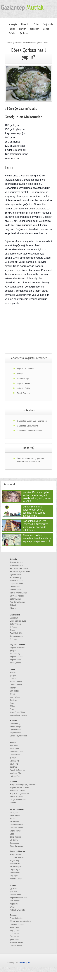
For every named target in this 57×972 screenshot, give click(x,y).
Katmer (13, 688)
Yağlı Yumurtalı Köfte (18, 898)
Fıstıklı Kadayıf (16, 685)
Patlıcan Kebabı (16, 581)
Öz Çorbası (14, 936)
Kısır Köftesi (15, 901)
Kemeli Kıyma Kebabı (18, 593)
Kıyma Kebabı (15, 574)
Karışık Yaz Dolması (18, 800)
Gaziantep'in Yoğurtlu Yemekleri (25, 42)
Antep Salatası (16, 854)
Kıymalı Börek (15, 730)
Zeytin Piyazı (15, 873)
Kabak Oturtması (16, 636)
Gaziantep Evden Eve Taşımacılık (32, 421)
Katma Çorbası (16, 946)
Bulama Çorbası (16, 943)
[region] (28, 329)
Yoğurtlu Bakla (23, 388)
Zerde (12, 709)
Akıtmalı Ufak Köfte (17, 910)
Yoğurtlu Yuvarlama (25, 369)
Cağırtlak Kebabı (16, 584)
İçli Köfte (13, 892)
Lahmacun (14, 618)
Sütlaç (12, 706)
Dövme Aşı (14, 764)
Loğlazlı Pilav (15, 776)
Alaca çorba (14, 927)
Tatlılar (12, 29)
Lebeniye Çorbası (17, 924)
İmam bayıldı (15, 816)
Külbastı (13, 605)
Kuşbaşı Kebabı (16, 562)
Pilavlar (22, 29)
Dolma (46, 29)
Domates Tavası (16, 828)
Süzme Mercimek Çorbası (20, 921)
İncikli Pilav (14, 749)
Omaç (12, 907)
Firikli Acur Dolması (17, 790)
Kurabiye (13, 700)
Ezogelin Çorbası (17, 918)
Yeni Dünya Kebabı (17, 602)
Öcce (12, 834)
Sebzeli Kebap (15, 578)
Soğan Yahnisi (15, 624)
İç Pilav (13, 758)
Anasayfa (13, 24)
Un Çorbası (14, 933)
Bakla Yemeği (15, 837)
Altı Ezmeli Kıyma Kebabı (20, 571)
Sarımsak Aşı (23, 378)
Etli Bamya (14, 840)
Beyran (13, 630)
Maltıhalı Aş (14, 761)
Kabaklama (14, 843)
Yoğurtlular (48, 24)
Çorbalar (24, 33)
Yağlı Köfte (14, 904)
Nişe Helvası (15, 697)
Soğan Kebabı (15, 599)
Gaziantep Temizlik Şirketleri (29, 431)
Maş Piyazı (14, 876)
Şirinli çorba (14, 940)
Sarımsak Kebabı (17, 596)
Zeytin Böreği (15, 724)
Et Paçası (13, 627)
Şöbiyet (13, 676)
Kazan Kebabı (15, 590)
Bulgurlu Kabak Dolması (19, 787)
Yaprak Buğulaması (18, 770)
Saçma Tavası (15, 831)
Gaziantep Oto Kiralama (27, 426)
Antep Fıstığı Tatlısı (17, 712)
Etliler (36, 24)
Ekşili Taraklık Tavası (18, 621)
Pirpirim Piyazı (15, 867)
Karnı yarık (14, 812)
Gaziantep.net (24, 962)
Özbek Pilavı (15, 755)
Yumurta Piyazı (16, 879)
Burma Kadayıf (16, 682)
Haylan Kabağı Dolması (19, 794)
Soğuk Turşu (15, 860)
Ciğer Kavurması (16, 846)
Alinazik (13, 608)
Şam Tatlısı (14, 691)
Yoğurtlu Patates (24, 383)
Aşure (12, 703)
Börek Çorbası (43, 42)
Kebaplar (25, 24)
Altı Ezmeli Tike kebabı (19, 568)
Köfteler (12, 33)
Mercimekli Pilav (16, 752)
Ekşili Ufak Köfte (16, 633)
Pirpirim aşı (14, 822)
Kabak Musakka (16, 825)
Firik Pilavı (14, 746)
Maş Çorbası (15, 930)
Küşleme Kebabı (16, 565)
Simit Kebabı (15, 587)
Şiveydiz (20, 373)
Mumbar (13, 803)
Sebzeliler (34, 29)
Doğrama (13, 639)
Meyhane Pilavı (16, 773)
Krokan (13, 694)
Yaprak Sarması (16, 797)
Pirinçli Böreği (15, 727)
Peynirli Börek (15, 733)
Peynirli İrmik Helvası (18, 715)
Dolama (13, 679)
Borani (12, 819)
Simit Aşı (13, 767)
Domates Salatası (17, 857)
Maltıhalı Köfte (15, 895)
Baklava (13, 673)
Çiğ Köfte (13, 889)
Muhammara (15, 863)
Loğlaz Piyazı (15, 870)
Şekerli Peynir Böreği (18, 736)
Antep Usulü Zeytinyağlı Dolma (22, 784)
